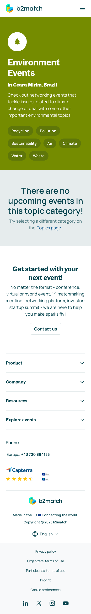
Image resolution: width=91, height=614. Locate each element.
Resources (45, 401)
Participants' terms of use (45, 570)
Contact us (45, 329)
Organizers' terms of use (45, 561)
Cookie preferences (45, 589)
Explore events (45, 420)
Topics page (49, 228)
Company (45, 382)
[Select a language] (45, 534)
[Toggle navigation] (82, 8)
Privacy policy (45, 551)
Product (45, 363)
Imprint (45, 580)
